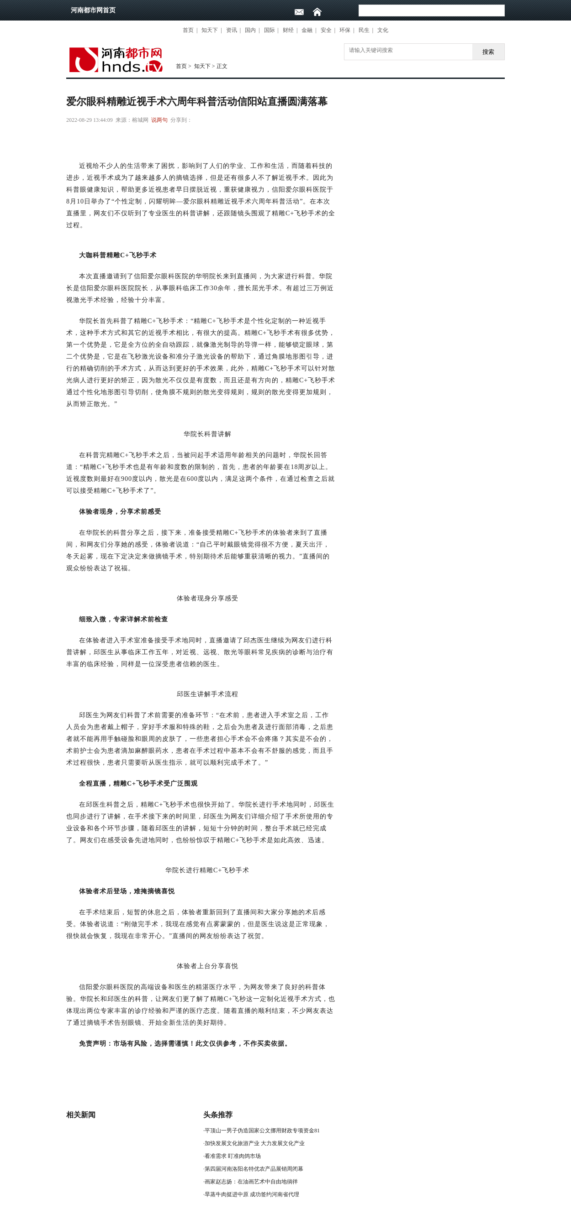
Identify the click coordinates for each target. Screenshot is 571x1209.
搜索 (488, 51)
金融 (306, 30)
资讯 (231, 30)
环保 (344, 30)
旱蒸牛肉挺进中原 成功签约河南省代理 (252, 1194)
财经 (288, 30)
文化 (382, 30)
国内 (250, 30)
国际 (269, 30)
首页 (188, 30)
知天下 (209, 30)
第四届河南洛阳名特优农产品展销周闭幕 (254, 1169)
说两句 (159, 120)
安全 (326, 30)
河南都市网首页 (93, 10)
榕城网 (140, 120)
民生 (364, 30)
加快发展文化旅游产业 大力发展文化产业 (255, 1143)
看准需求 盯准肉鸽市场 (233, 1156)
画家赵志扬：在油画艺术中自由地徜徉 (251, 1181)
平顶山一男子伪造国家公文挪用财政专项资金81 (262, 1130)
